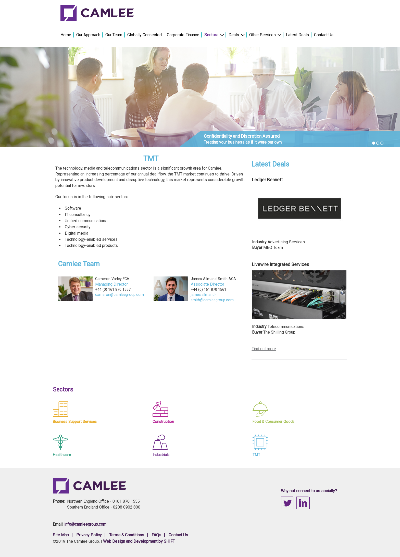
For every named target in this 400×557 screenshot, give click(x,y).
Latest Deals (297, 34)
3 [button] (381, 143)
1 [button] (373, 143)
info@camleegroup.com (85, 524)
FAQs (156, 535)
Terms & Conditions (126, 535)
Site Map (61, 535)
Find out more (264, 348)
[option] (200, 97)
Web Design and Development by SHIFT (139, 541)
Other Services (262, 34)
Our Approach (88, 34)
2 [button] (377, 143)
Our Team (113, 34)
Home (65, 34)
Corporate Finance (183, 34)
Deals (234, 34)
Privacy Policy (89, 535)
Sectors (211, 34)
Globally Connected (144, 34)
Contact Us (323, 34)
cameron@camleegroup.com (119, 295)
